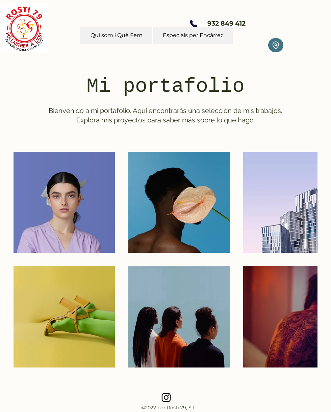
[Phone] (193, 23)
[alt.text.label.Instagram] (166, 397)
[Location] (275, 45)
